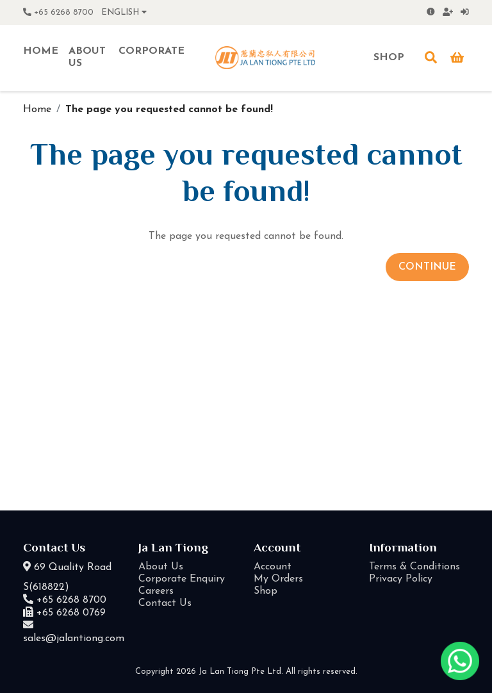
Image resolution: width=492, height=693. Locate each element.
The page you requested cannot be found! (169, 109)
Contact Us (165, 603)
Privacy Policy (400, 579)
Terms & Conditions (414, 567)
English (124, 12)
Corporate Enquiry (181, 579)
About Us (160, 567)
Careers (156, 591)
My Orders (278, 579)
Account (272, 567)
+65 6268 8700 (58, 12)
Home (37, 109)
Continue (427, 267)
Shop (265, 591)
